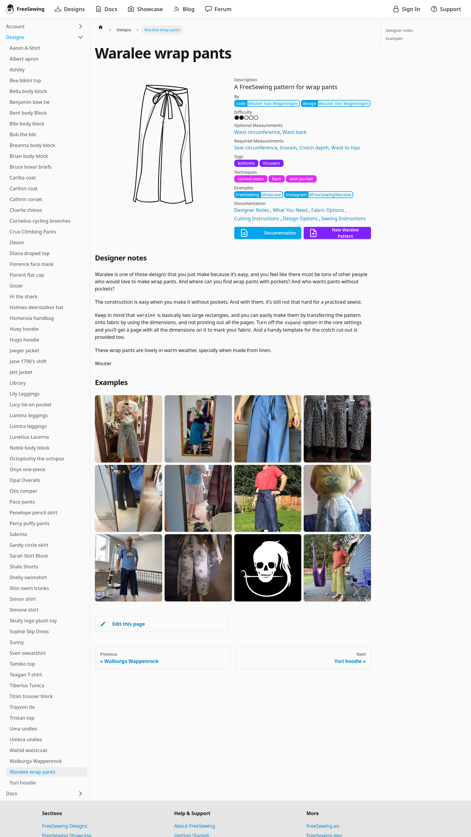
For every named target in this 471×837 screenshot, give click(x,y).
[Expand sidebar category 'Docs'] (80, 793)
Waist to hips (345, 147)
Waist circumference (257, 132)
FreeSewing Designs (64, 826)
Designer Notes (251, 210)
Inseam (288, 147)
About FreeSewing (194, 826)
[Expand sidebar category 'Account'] (80, 26)
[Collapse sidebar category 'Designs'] (80, 37)
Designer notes (399, 30)
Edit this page (122, 624)
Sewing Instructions (343, 218)
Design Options (300, 218)
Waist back (294, 132)
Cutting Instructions (256, 218)
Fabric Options (327, 210)
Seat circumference (256, 147)
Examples (394, 38)
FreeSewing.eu (322, 826)
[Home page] (100, 27)
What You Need (290, 210)
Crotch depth (314, 147)
